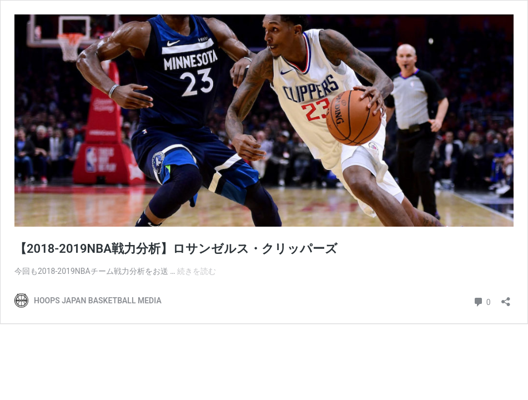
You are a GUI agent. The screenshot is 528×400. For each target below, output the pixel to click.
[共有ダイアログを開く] (506, 298)
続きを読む (196, 271)
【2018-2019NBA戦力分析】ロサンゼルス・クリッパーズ (176, 249)
